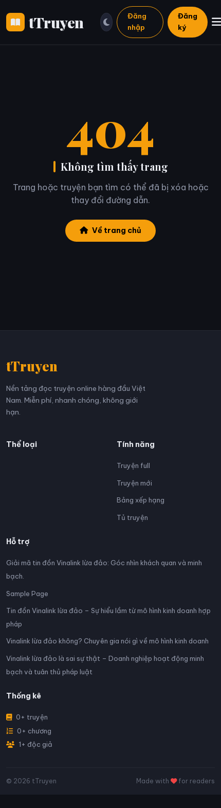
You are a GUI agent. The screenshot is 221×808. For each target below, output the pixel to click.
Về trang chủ (110, 230)
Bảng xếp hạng (140, 500)
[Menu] (216, 21)
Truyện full (133, 465)
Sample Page (27, 593)
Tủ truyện (132, 517)
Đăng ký (187, 21)
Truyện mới (134, 483)
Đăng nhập (136, 21)
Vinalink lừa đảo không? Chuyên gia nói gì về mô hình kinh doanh (107, 641)
